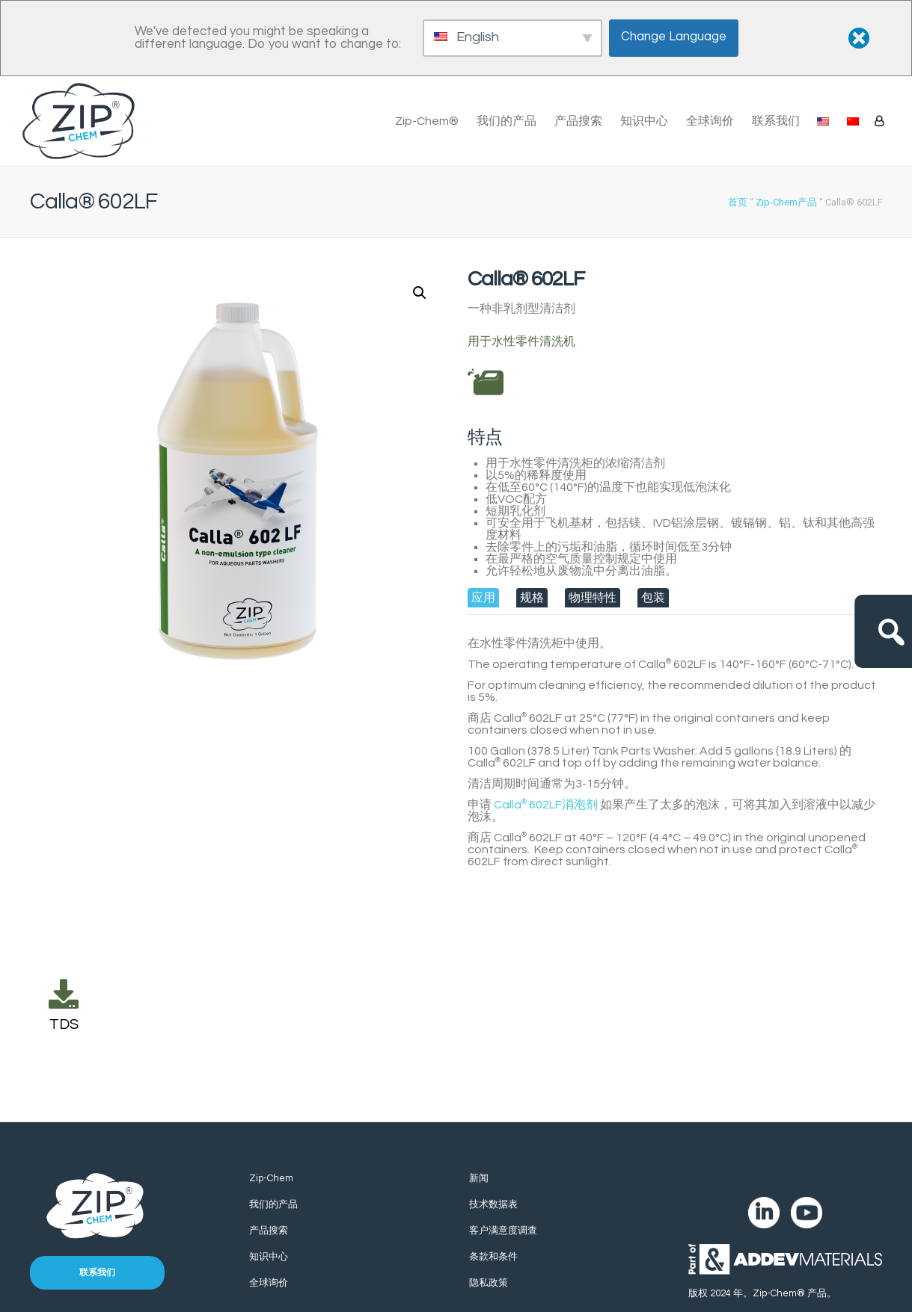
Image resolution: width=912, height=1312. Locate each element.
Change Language (674, 36)
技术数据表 (493, 1204)
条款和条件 (493, 1256)
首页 (737, 202)
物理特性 (592, 598)
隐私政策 (488, 1283)
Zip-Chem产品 (786, 202)
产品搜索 (578, 121)
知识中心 (644, 121)
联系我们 (776, 121)
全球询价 (710, 121)
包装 (653, 598)
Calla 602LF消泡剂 (546, 805)
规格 (532, 598)
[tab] (483, 597)
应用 (483, 598)
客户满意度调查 (503, 1230)
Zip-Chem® (427, 121)
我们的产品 (506, 121)
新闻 (479, 1178)
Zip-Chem (271, 1178)
